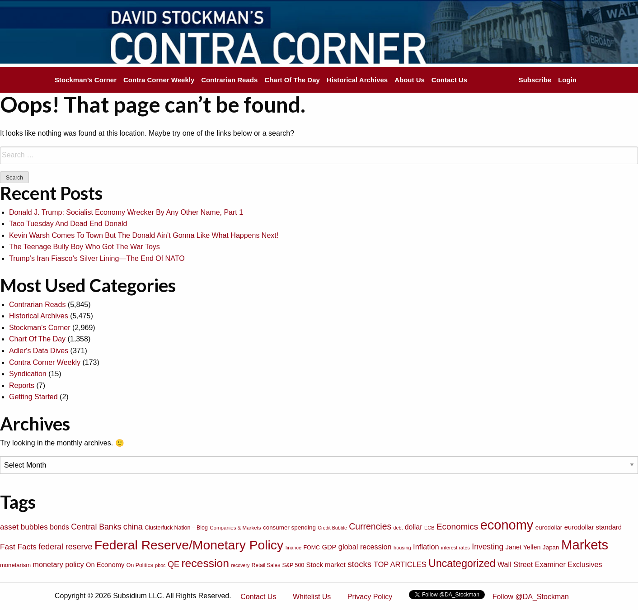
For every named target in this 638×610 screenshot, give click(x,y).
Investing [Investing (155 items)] (487, 546)
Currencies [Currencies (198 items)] (370, 526)
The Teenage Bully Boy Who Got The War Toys (84, 247)
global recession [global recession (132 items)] (365, 547)
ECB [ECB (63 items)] (429, 527)
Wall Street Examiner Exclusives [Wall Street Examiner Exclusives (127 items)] (549, 564)
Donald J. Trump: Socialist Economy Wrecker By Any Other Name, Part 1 (126, 212)
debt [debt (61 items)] (398, 527)
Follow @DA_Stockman (531, 597)
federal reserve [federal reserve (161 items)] (65, 546)
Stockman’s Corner (86, 80)
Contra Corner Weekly (158, 80)
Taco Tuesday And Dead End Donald (68, 223)
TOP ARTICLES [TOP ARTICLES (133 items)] (400, 564)
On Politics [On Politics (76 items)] (140, 565)
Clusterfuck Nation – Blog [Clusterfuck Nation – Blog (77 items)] (176, 528)
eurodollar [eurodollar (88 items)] (549, 527)
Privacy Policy (370, 597)
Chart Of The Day (292, 80)
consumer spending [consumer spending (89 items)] (289, 527)
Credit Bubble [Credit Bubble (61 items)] (332, 527)
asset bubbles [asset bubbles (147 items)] (24, 526)
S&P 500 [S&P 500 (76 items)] (293, 565)
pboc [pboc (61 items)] (160, 565)
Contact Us (449, 80)
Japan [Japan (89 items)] (551, 547)
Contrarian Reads (229, 80)
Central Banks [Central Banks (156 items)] (96, 526)
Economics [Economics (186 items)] (457, 526)
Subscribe (535, 80)
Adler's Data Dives (38, 351)
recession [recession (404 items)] (205, 563)
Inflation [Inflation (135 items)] (426, 547)
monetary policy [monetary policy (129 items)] (58, 564)
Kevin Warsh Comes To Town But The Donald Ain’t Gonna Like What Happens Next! (143, 235)
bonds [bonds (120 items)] (59, 527)
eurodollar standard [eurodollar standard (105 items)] (593, 527)
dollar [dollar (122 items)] (413, 527)
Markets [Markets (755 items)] (584, 544)
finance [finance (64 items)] (293, 547)
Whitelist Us (312, 597)
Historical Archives (357, 80)
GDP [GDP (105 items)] (329, 547)
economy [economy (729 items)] (507, 525)
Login (567, 80)
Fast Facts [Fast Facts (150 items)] (18, 546)
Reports (21, 385)
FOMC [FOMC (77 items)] (312, 547)
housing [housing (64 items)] (402, 547)
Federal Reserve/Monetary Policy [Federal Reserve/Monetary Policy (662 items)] (188, 545)
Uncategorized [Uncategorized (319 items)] (461, 563)
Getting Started (33, 397)
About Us (409, 80)
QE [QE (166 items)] (173, 564)
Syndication (28, 374)
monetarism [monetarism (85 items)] (15, 565)
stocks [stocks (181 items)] (359, 564)
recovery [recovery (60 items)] (240, 565)
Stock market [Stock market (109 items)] (326, 564)
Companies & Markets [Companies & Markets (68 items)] (235, 527)
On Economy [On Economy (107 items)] (105, 564)
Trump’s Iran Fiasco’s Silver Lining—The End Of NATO (97, 258)
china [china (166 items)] (133, 526)
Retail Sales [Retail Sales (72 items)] (266, 565)
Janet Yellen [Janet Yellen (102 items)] (523, 547)
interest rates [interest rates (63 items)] (455, 547)
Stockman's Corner (39, 327)
